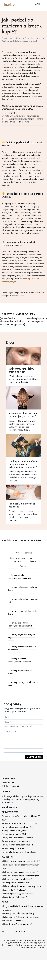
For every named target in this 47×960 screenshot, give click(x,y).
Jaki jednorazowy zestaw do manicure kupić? (21, 861)
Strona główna (8, 38)
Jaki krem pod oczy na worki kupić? (17, 879)
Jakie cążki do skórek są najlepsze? (17, 924)
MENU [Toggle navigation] (38, 4)
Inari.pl (10, 4)
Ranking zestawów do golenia (14, 830)
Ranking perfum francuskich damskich (17, 844)
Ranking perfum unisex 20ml (14, 834)
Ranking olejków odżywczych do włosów (19, 852)
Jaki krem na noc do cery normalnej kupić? (20, 872)
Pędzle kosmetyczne (33, 38)
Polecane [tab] (24, 566)
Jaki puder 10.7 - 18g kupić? (14, 889)
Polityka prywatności (10, 786)
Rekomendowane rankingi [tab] (17, 559)
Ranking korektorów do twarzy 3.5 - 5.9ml (19, 823)
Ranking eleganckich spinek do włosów (18, 826)
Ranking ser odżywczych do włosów (17, 837)
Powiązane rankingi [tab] (23, 552)
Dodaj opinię (34, 756)
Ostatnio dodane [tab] (32, 559)
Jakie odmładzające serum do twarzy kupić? (20, 875)
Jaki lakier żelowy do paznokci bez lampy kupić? (22, 886)
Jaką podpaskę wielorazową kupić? (16, 882)
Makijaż (19, 38)
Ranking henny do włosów (13, 848)
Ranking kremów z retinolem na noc (17, 841)
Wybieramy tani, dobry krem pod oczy (18, 913)
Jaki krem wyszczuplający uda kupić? (17, 893)
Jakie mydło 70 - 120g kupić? (14, 897)
